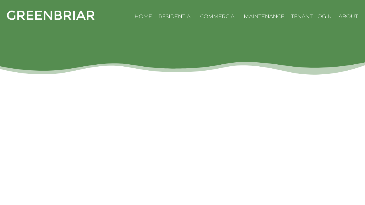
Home (143, 16)
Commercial (219, 16)
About (348, 16)
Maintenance (264, 16)
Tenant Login (311, 16)
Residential (176, 16)
